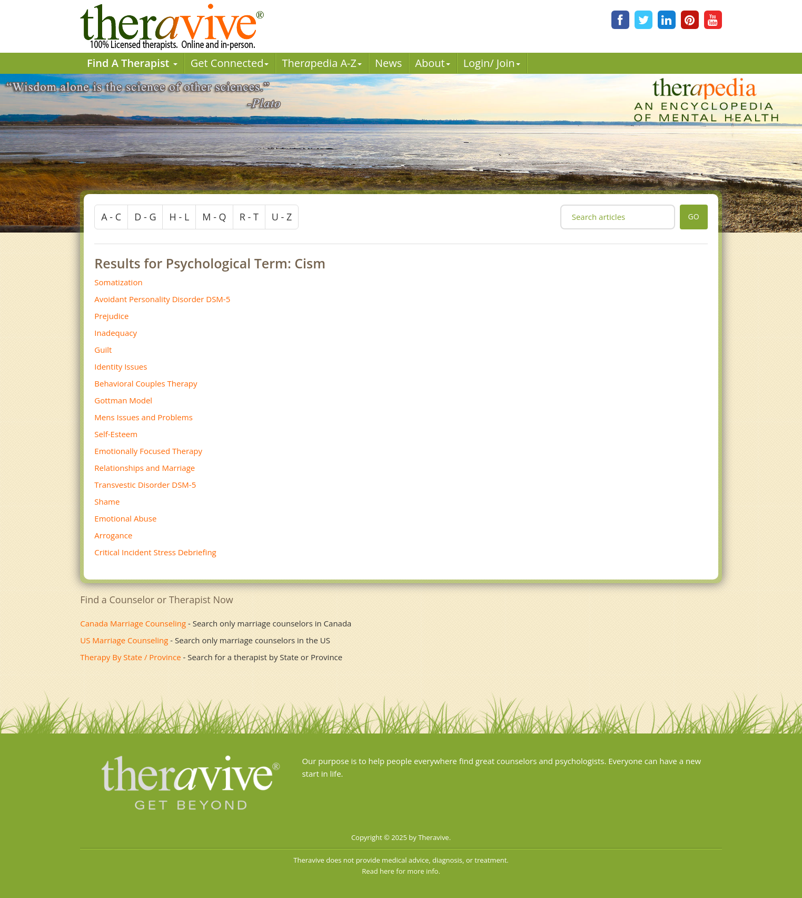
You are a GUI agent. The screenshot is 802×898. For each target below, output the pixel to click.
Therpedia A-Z (322, 63)
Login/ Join (491, 63)
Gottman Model (123, 400)
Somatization (118, 282)
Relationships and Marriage (144, 467)
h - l (179, 216)
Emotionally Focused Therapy (148, 451)
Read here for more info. (401, 871)
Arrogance (113, 535)
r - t (249, 216)
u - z (282, 216)
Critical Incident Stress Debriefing (155, 552)
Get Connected (230, 63)
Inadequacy (115, 332)
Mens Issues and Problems (143, 417)
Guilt (103, 349)
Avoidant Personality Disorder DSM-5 (162, 299)
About (432, 63)
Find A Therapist (132, 63)
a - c (111, 216)
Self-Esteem (115, 434)
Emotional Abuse (125, 518)
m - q (214, 216)
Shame (107, 501)
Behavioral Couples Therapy (145, 383)
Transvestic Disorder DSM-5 (145, 484)
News (388, 63)
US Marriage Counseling (124, 640)
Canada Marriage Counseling (133, 623)
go (693, 216)
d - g (145, 216)
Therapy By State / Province (130, 657)
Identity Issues (120, 366)
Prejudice (111, 316)
